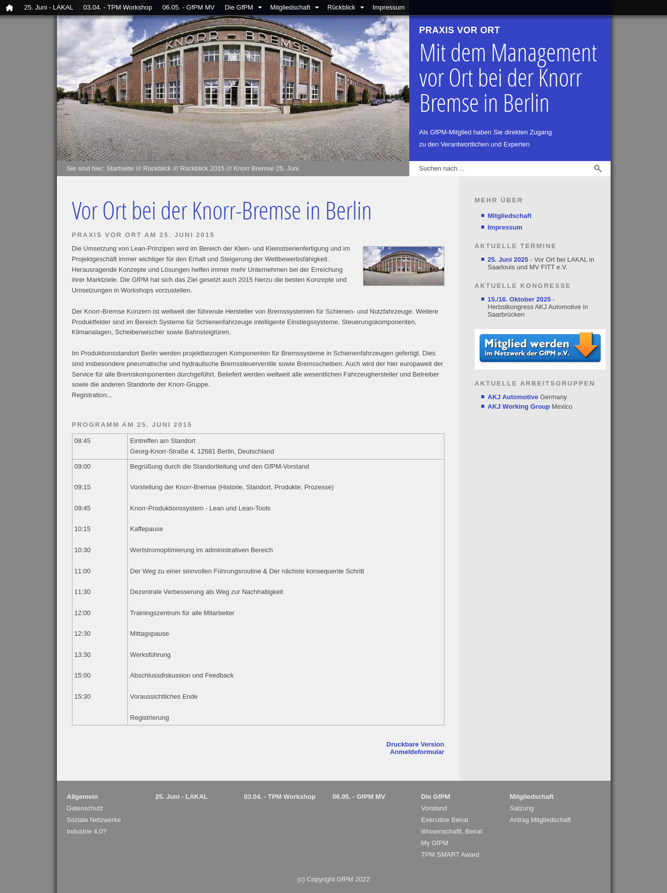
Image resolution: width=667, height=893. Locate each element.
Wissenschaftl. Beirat (451, 831)
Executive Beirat (445, 820)
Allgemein (82, 796)
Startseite (120, 168)
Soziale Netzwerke (94, 820)
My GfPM (435, 843)
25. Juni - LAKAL (48, 7)
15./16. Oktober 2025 (519, 299)
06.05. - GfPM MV (188, 7)
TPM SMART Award (450, 854)
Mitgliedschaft (290, 7)
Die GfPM (239, 7)
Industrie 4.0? (87, 831)
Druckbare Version (415, 744)
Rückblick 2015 (202, 168)
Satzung (522, 808)
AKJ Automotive (513, 397)
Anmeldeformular (417, 752)
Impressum (389, 7)
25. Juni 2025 (508, 259)
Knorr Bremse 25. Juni (266, 168)
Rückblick (341, 7)
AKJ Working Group (519, 406)
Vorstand (434, 808)
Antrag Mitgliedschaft (540, 820)
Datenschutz (85, 808)
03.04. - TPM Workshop (118, 7)
